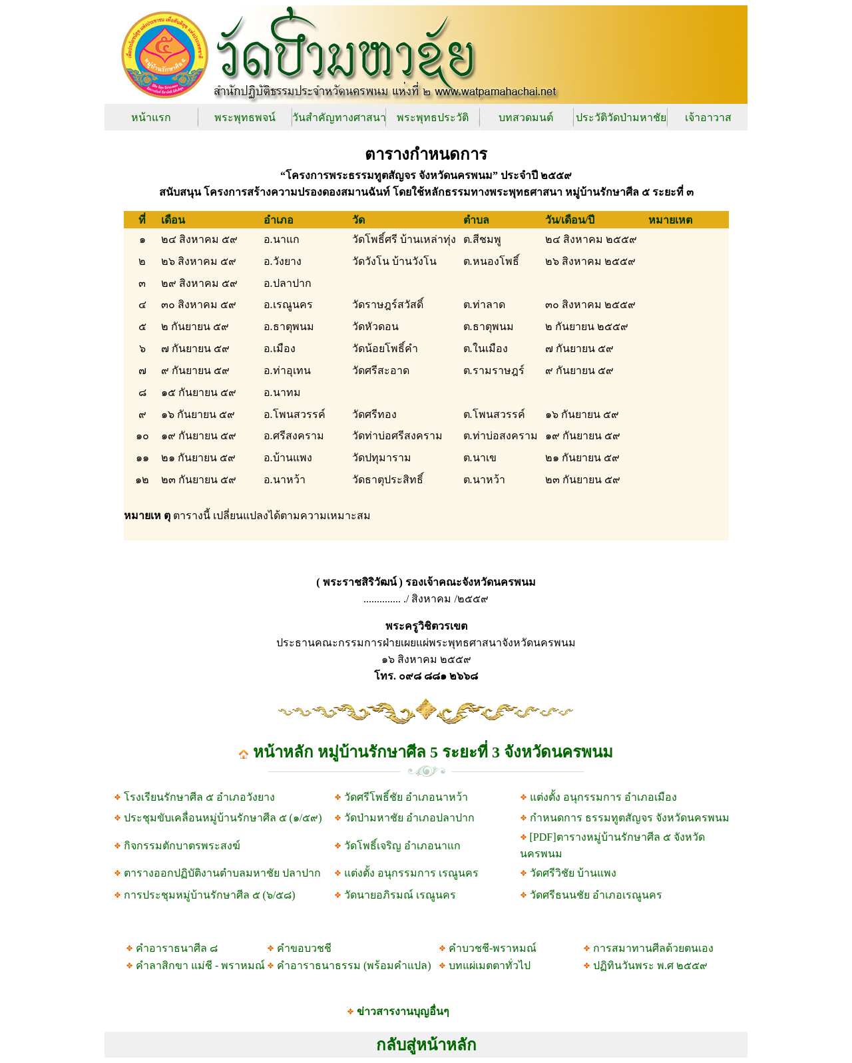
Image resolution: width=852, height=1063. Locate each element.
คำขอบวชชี (304, 948)
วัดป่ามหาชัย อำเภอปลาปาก (409, 817)
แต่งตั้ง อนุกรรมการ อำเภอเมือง (602, 797)
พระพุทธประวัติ (433, 117)
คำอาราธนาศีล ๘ (177, 948)
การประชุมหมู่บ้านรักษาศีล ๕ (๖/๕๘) (210, 895)
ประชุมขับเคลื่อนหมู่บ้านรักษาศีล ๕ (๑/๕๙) (223, 817)
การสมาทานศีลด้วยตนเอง (653, 948)
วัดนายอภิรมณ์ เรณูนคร (400, 895)
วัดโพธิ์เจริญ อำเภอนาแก (402, 845)
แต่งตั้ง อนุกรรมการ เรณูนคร (410, 873)
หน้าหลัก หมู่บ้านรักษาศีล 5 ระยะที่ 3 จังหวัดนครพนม (433, 752)
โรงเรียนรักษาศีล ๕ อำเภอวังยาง (199, 797)
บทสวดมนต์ (526, 117)
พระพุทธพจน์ (245, 117)
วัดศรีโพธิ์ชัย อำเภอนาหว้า (406, 797)
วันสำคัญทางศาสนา (339, 117)
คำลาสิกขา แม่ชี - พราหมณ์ (200, 965)
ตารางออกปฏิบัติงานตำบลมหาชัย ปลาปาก (222, 873)
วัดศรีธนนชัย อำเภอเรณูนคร (596, 895)
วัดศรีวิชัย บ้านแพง (573, 873)
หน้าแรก (151, 117)
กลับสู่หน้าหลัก (426, 1045)
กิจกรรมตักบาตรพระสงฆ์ (180, 845)
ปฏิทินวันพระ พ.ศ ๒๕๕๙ (650, 965)
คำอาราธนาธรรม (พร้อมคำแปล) (354, 965)
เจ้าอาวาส (708, 117)
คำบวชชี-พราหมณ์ (492, 948)
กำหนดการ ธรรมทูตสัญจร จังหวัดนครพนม (630, 817)
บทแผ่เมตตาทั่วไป (490, 965)
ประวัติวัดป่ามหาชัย (621, 117)
